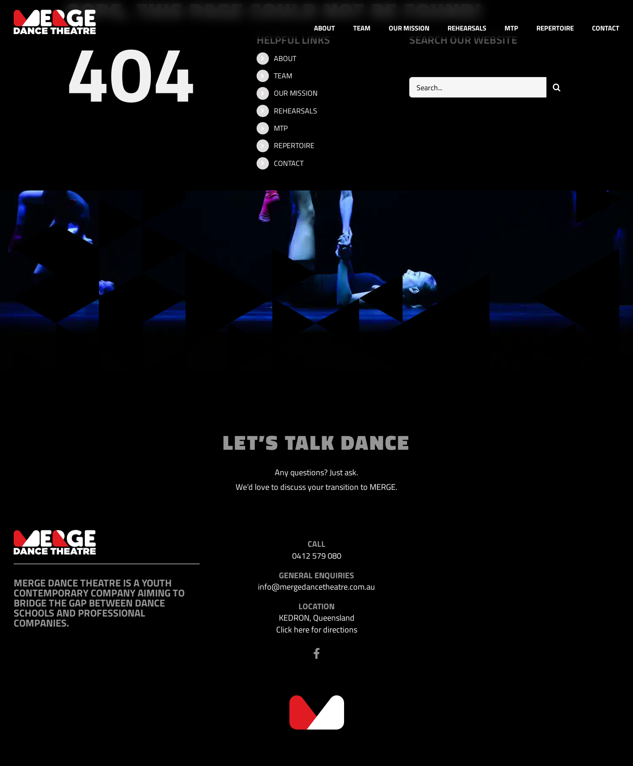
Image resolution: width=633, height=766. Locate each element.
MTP (281, 128)
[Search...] (478, 87)
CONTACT (289, 163)
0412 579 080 (316, 556)
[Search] (556, 87)
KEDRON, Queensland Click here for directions (316, 623)
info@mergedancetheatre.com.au (316, 587)
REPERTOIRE (294, 145)
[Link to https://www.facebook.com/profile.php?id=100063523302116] (316, 653)
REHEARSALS (295, 110)
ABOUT (285, 58)
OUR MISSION (296, 92)
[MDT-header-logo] (55, 13)
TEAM (283, 75)
